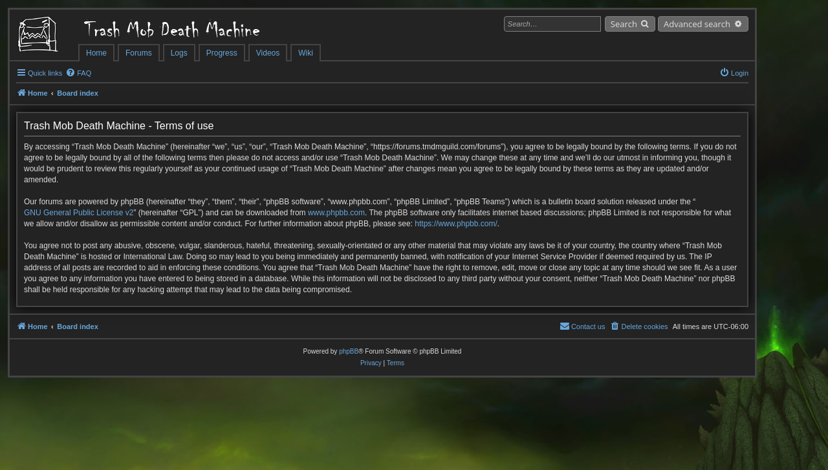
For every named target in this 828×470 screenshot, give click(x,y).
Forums (138, 53)
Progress (221, 53)
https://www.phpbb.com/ (456, 223)
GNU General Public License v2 (78, 212)
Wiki (305, 53)
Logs (179, 53)
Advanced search (697, 24)
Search (624, 24)
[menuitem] (78, 73)
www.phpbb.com (336, 212)
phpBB (348, 351)
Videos (267, 53)
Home (96, 53)
